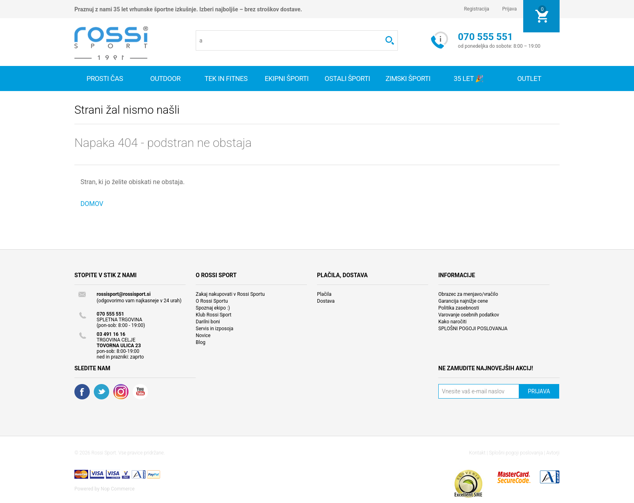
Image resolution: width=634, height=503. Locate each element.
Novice (203, 335)
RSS (121, 391)
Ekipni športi (287, 78)
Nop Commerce (118, 489)
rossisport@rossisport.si (123, 294)
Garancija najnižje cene (463, 301)
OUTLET (529, 78)
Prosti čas (105, 78)
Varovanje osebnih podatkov (468, 315)
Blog (200, 342)
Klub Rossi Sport (213, 315)
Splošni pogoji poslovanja (516, 453)
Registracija (476, 9)
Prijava (509, 9)
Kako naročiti (452, 322)
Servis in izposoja (214, 328)
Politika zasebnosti (458, 308)
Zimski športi (407, 78)
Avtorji (553, 453)
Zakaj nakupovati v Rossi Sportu (230, 294)
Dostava (326, 301)
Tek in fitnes (226, 78)
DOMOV (92, 204)
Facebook (82, 391)
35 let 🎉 (469, 78)
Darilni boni (208, 322)
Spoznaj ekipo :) (213, 308)
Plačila (324, 294)
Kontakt (477, 453)
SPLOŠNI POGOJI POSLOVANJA (472, 328)
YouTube (140, 391)
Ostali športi (347, 78)
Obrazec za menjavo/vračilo (468, 294)
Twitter (101, 391)
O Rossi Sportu (212, 301)
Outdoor (165, 78)
